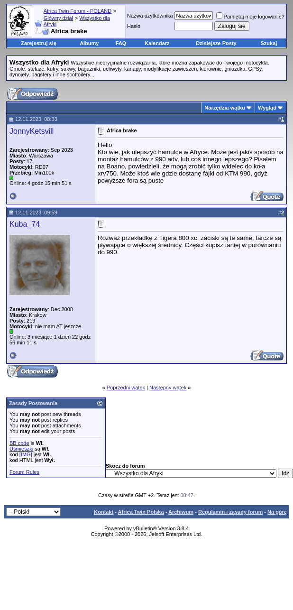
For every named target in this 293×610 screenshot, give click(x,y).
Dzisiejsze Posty (216, 43)
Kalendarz (157, 43)
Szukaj (269, 43)
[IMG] (25, 454)
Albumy (89, 43)
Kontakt (103, 512)
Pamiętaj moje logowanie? (250, 16)
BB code (19, 443)
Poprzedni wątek (126, 387)
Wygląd (267, 108)
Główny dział (58, 18)
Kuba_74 (24, 224)
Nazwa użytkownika (150, 15)
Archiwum (180, 512)
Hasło (133, 26)
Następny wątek (167, 387)
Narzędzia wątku (224, 108)
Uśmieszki (21, 449)
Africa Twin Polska (141, 512)
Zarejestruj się (38, 43)
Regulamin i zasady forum (230, 512)
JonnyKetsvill (31, 131)
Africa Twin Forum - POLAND (77, 11)
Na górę (277, 512)
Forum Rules (24, 472)
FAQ (121, 43)
